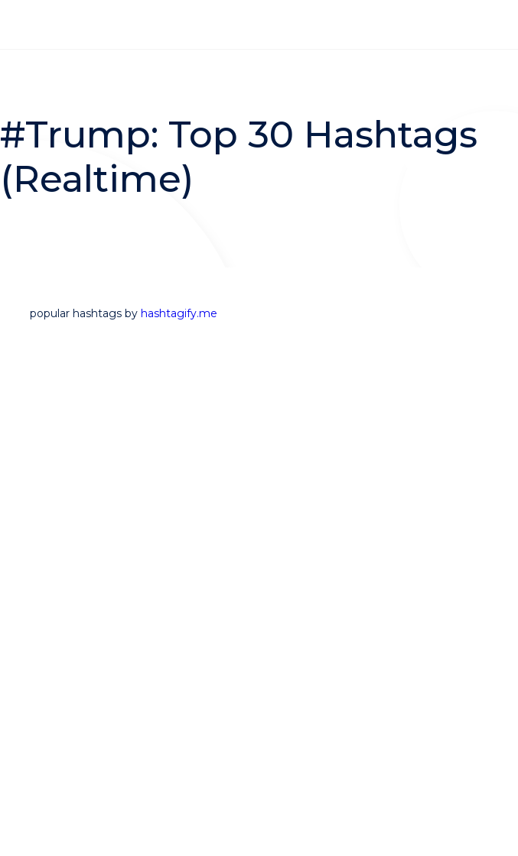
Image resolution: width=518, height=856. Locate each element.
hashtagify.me (179, 313)
